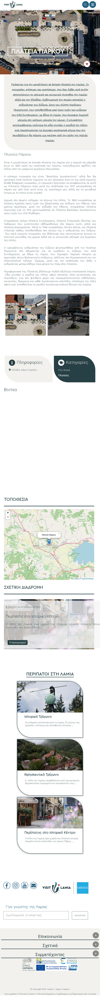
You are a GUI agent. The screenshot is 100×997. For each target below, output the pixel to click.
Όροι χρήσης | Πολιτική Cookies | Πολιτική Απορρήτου (30, 994)
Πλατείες (63, 376)
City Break (64, 370)
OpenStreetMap (87, 579)
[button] (49, 542)
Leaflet (74, 579)
